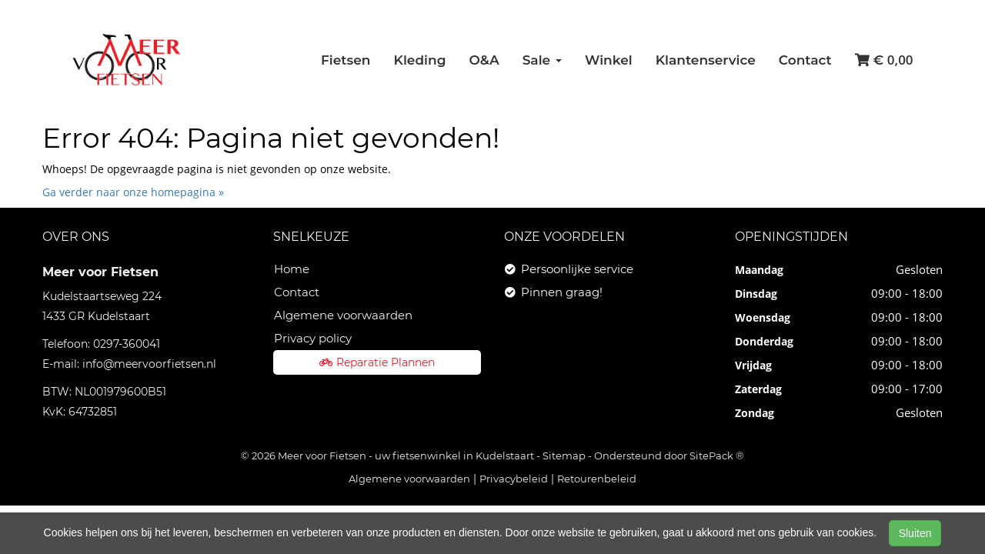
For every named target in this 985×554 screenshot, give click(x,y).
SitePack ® (717, 455)
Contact (805, 60)
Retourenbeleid (596, 478)
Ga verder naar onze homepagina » (133, 192)
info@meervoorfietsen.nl (149, 364)
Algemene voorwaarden (343, 315)
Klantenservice (706, 60)
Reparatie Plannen (377, 362)
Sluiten (915, 533)
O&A (484, 60)
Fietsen (346, 60)
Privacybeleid (513, 478)
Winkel (609, 60)
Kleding (420, 60)
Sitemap (564, 455)
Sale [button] (542, 60)
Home (291, 269)
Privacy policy (313, 338)
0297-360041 (126, 344)
